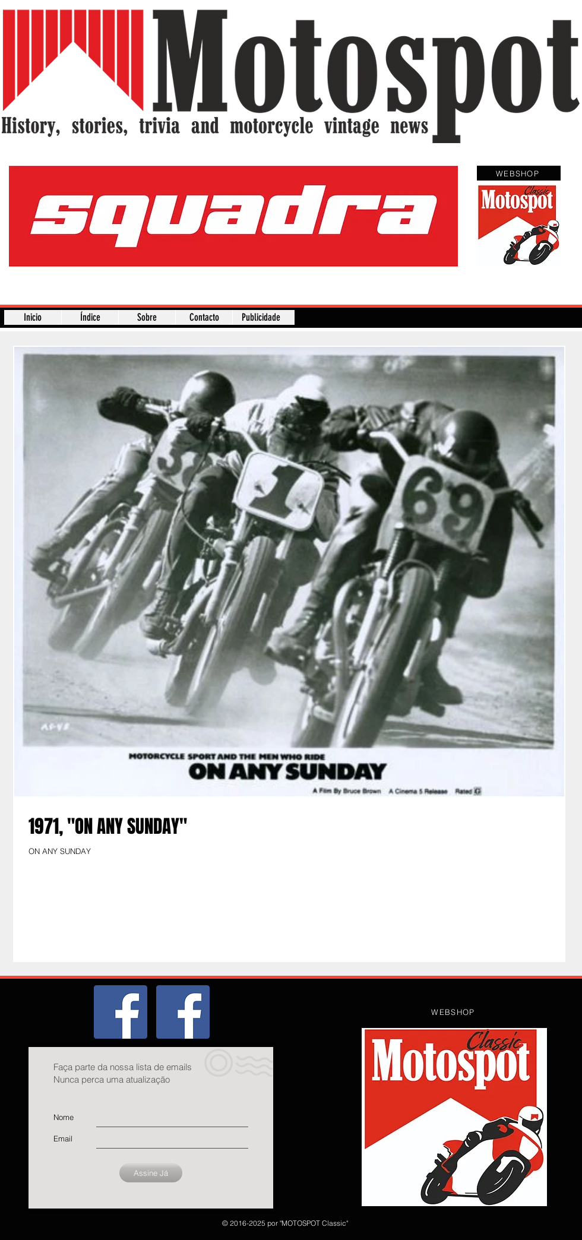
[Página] (183, 1012)
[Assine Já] (150, 1172)
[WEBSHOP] (519, 173)
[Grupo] (120, 1012)
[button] (233, 216)
